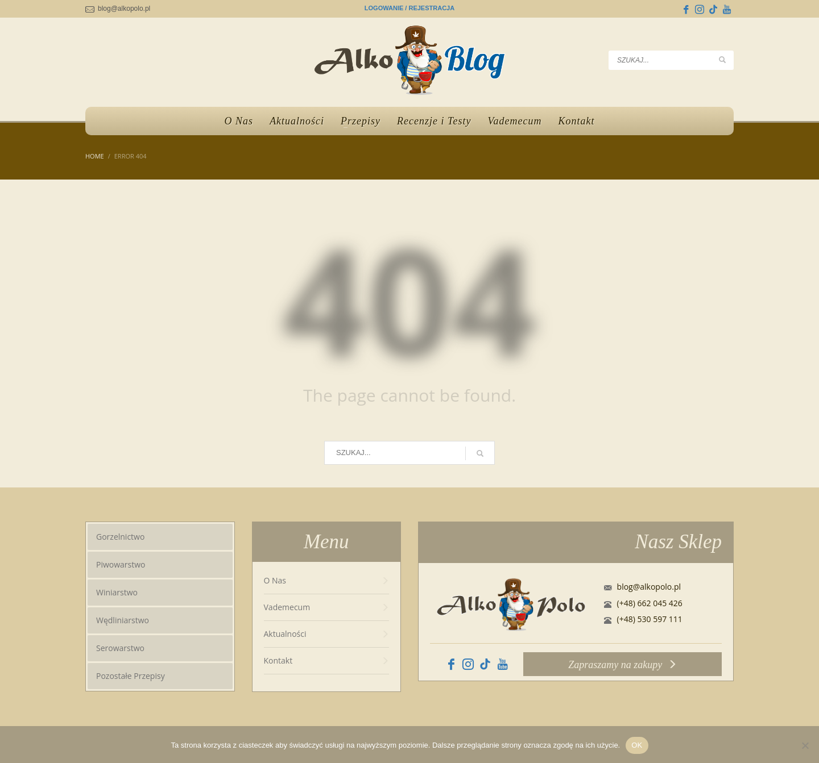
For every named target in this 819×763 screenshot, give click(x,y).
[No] (804, 745)
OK (636, 745)
